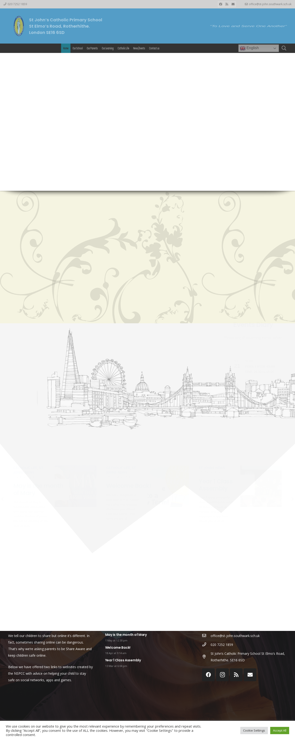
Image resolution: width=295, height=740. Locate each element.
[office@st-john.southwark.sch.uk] (206, 636)
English (249, 48)
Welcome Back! (117, 647)
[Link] (18, 26)
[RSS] (227, 4)
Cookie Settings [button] (254, 730)
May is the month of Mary (126, 634)
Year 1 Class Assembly (123, 660)
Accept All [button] (279, 730)
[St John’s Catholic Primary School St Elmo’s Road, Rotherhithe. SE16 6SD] (206, 657)
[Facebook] (220, 4)
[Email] (233, 4)
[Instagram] (222, 674)
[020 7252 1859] (206, 644)
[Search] (284, 48)
